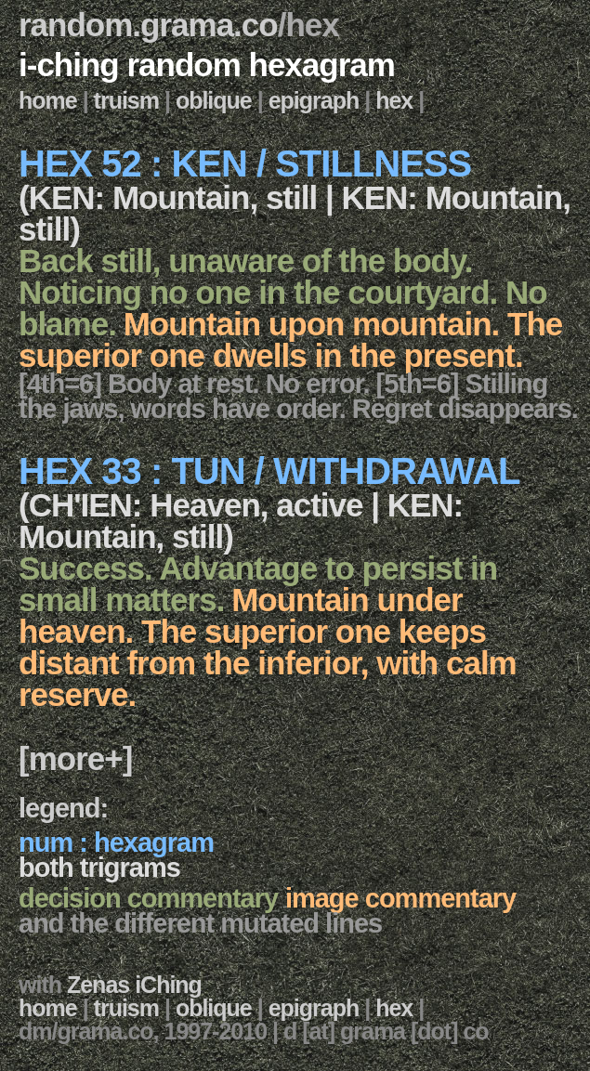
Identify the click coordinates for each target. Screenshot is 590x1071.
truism (126, 100)
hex (394, 100)
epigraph (314, 100)
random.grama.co (148, 25)
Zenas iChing (134, 985)
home (48, 100)
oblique (214, 100)
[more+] (75, 758)
